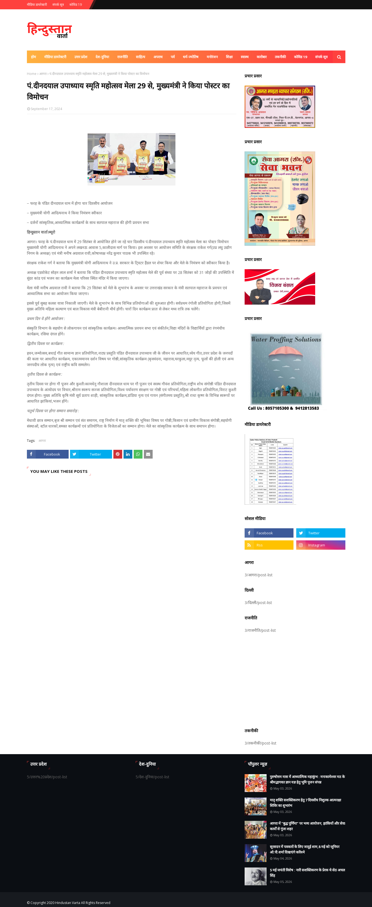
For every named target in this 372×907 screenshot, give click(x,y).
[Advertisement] (295, 679)
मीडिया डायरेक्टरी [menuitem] (55, 56)
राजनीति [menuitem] (122, 56)
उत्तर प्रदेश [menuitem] (80, 56)
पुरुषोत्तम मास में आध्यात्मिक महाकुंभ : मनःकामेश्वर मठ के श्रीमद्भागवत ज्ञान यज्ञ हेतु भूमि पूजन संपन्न (307, 779)
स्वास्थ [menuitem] (244, 56)
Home (32, 73)
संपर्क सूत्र (58, 4)
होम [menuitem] (33, 56)
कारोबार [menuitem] (262, 56)
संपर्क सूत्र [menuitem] (321, 56)
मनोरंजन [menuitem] (212, 56)
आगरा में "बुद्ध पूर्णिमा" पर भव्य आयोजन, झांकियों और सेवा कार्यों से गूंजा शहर (307, 826)
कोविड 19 (75, 4)
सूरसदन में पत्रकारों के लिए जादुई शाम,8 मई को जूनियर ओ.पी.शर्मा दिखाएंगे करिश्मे (304, 849)
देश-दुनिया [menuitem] (102, 56)
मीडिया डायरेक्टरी (37, 4)
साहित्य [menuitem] (140, 56)
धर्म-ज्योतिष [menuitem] (190, 56)
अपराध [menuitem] (158, 56)
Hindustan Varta (67, 902)
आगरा (43, 73)
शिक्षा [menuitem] (229, 56)
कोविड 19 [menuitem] (300, 56)
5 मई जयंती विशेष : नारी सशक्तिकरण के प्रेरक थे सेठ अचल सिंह (307, 872)
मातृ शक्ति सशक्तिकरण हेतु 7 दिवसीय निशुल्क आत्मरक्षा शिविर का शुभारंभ (305, 803)
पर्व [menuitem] (173, 56)
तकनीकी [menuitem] (280, 56)
